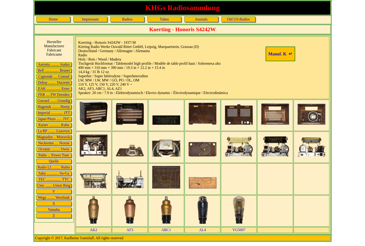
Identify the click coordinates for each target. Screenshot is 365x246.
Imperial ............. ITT (53, 113)
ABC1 (166, 230)
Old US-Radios (238, 19)
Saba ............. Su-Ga (53, 173)
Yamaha (54, 210)
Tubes (164, 19)
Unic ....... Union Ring (53, 185)
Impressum (90, 19)
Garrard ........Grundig (53, 101)
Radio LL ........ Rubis (54, 167)
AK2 (93, 230)
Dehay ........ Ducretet (54, 82)
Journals (201, 19)
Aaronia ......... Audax (54, 64)
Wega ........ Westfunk (54, 197)
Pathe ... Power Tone (53, 155)
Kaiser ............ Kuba (53, 125)
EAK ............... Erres (54, 89)
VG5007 (238, 230)
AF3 (130, 230)
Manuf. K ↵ (280, 53)
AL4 (202, 230)
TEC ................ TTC (53, 179)
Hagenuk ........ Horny (54, 107)
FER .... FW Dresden (53, 95)
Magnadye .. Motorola (53, 137)
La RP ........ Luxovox (54, 131)
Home (53, 19)
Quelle (54, 161)
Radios (127, 19)
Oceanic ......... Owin (53, 149)
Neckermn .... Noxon (53, 143)
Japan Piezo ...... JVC (54, 119)
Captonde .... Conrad (53, 76)
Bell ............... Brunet (54, 70)
